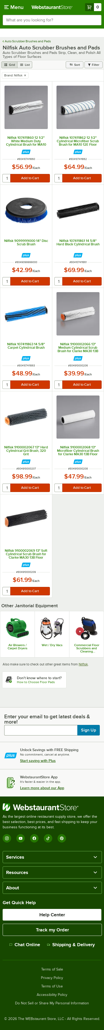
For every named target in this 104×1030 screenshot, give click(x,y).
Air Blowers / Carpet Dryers (17, 646)
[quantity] (6, 178)
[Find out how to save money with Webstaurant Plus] (26, 152)
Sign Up (88, 730)
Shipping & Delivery (71, 944)
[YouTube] (20, 838)
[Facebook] (34, 838)
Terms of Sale (52, 969)
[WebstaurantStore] (52, 807)
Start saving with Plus (38, 760)
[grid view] (9, 64)
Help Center (52, 914)
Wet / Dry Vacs (52, 645)
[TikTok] (48, 838)
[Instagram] (7, 838)
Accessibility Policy (52, 995)
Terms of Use (52, 986)
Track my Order (52, 929)
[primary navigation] (14, 7)
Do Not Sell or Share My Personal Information (52, 1003)
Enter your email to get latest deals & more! (47, 719)
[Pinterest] (62, 838)
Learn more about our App (42, 788)
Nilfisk (83, 664)
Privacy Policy (52, 978)
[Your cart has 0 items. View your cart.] (93, 7)
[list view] (24, 64)
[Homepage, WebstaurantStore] (52, 7)
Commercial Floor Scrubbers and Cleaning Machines (86, 648)
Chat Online (24, 944)
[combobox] (52, 20)
